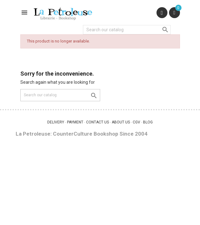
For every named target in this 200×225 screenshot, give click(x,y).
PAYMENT (75, 122)
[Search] (127, 29)
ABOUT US (121, 122)
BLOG (148, 122)
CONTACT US (97, 122)
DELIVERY (55, 122)
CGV (136, 122)
